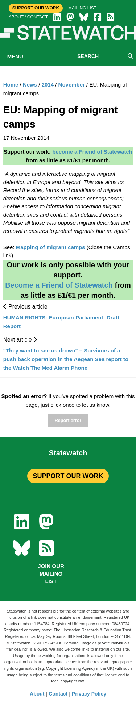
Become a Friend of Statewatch (59, 285)
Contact (58, 694)
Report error (68, 420)
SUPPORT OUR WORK (68, 476)
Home (10, 85)
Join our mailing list (51, 573)
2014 (48, 85)
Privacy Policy (89, 694)
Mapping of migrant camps (50, 247)
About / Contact (28, 17)
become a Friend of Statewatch (92, 152)
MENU (13, 56)
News (30, 85)
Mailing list (82, 8)
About (37, 694)
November (71, 85)
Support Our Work (35, 8)
